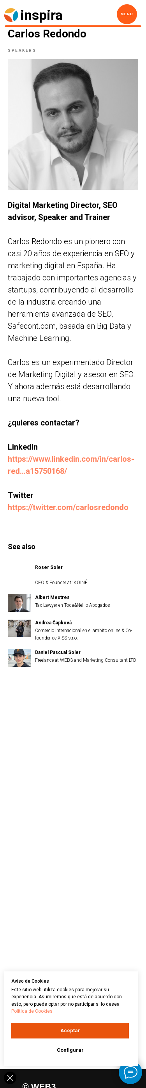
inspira (41, 15)
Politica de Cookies (32, 1011)
